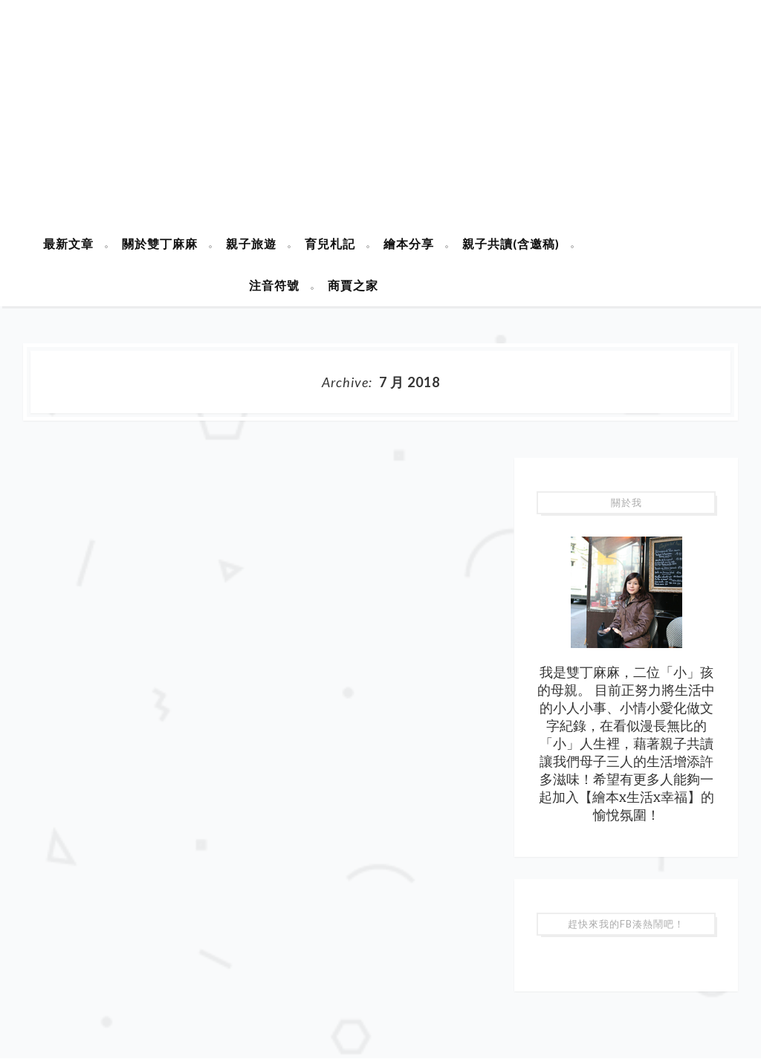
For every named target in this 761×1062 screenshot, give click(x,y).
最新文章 (68, 243)
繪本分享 (408, 243)
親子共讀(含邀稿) (511, 243)
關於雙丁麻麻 (160, 243)
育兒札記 (330, 243)
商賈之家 (353, 285)
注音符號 (274, 285)
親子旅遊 (251, 243)
